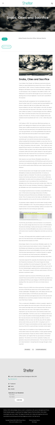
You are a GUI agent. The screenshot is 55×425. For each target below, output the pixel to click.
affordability (27, 349)
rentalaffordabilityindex (41, 349)
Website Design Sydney (34, 420)
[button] (52, 3)
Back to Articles (6, 47)
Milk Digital (34, 422)
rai (32, 349)
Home (16, 22)
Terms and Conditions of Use (15, 422)
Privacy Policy (22, 420)
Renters (22, 22)
